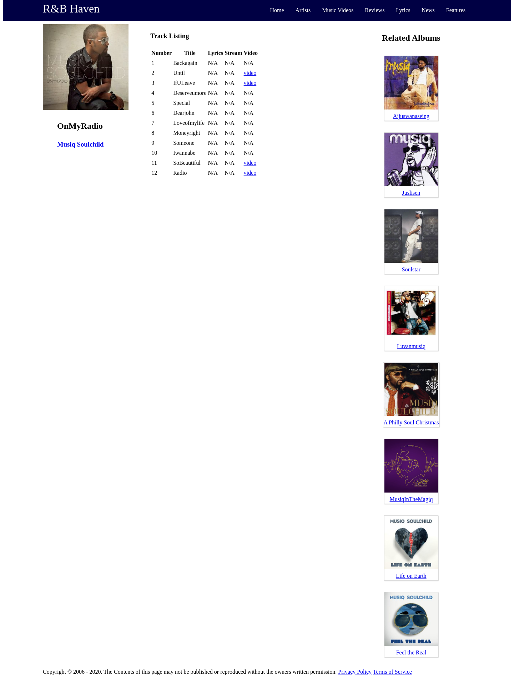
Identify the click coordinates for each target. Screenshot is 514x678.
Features (455, 10)
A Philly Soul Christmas (411, 422)
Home (277, 10)
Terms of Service (392, 672)
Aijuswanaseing (411, 116)
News (428, 10)
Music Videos (337, 10)
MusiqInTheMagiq (411, 499)
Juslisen (411, 193)
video (250, 73)
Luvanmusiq (411, 346)
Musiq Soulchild (80, 144)
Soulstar (411, 269)
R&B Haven (71, 8)
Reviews (374, 10)
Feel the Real (411, 652)
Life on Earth (411, 576)
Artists (303, 10)
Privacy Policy (355, 672)
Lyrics (403, 10)
